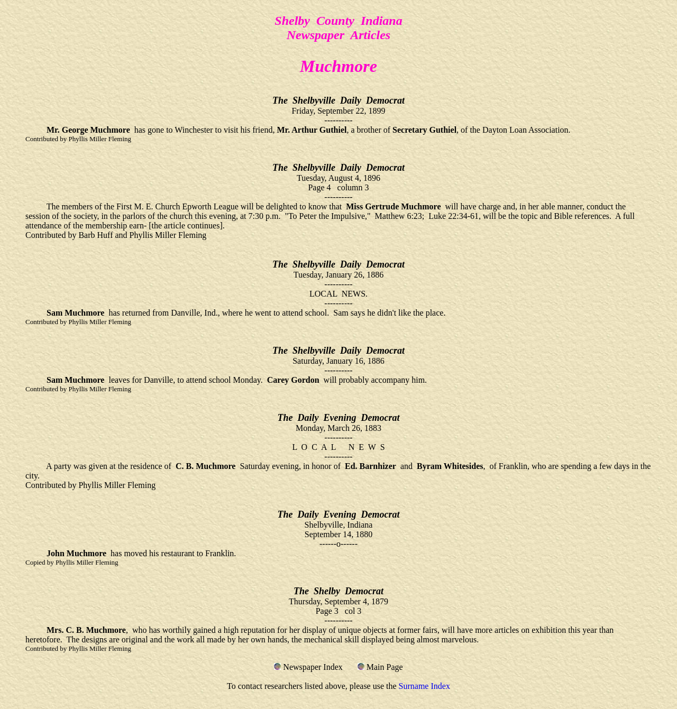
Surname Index (424, 686)
